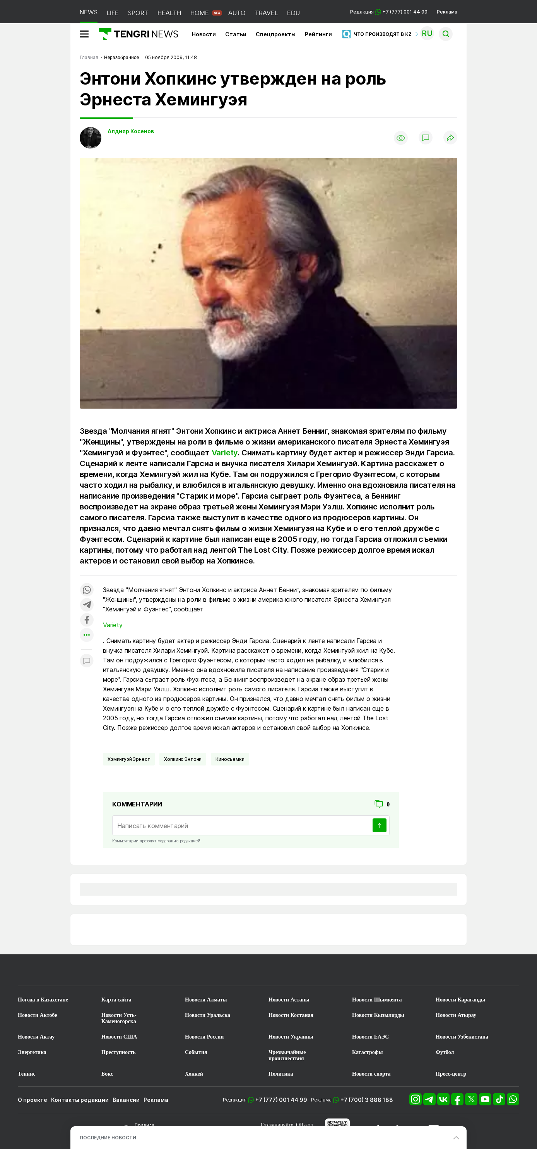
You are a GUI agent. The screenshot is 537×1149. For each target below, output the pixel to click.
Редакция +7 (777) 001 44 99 (389, 12)
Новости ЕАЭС (370, 1037)
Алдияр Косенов (131, 131)
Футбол (445, 1052)
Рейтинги (318, 34)
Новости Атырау (456, 1015)
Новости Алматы (206, 1000)
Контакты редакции (80, 1099)
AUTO (237, 13)
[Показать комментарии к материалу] (87, 661)
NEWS (88, 12)
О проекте (32, 1099)
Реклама (447, 12)
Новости (204, 34)
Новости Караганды (460, 1000)
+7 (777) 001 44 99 (281, 1099)
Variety (225, 452)
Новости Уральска (207, 1015)
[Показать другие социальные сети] (87, 635)
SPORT (138, 13)
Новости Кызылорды (378, 1015)
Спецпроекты (276, 34)
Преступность (118, 1052)
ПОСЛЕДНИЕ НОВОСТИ (108, 1138)
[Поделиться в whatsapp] (87, 590)
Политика (280, 1074)
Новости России (204, 1037)
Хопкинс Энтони (183, 759)
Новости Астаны (289, 1000)
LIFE (113, 13)
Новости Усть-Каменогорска (119, 1018)
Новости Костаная (290, 1015)
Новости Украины (290, 1037)
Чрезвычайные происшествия (287, 1055)
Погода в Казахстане (43, 1000)
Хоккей (194, 1074)
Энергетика (32, 1052)
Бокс (107, 1074)
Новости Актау (36, 1037)
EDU (293, 13)
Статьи (235, 34)
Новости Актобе (37, 1015)
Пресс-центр (451, 1074)
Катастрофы (367, 1052)
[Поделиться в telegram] (87, 605)
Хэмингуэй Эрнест (129, 759)
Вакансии (126, 1099)
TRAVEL (266, 13)
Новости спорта (371, 1074)
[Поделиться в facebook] (87, 620)
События (196, 1052)
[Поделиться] (450, 138)
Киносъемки (229, 759)
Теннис (26, 1074)
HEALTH (169, 13)
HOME (199, 13)
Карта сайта (116, 1000)
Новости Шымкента (377, 1000)
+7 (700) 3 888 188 (366, 1099)
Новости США (119, 1037)
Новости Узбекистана (462, 1037)
